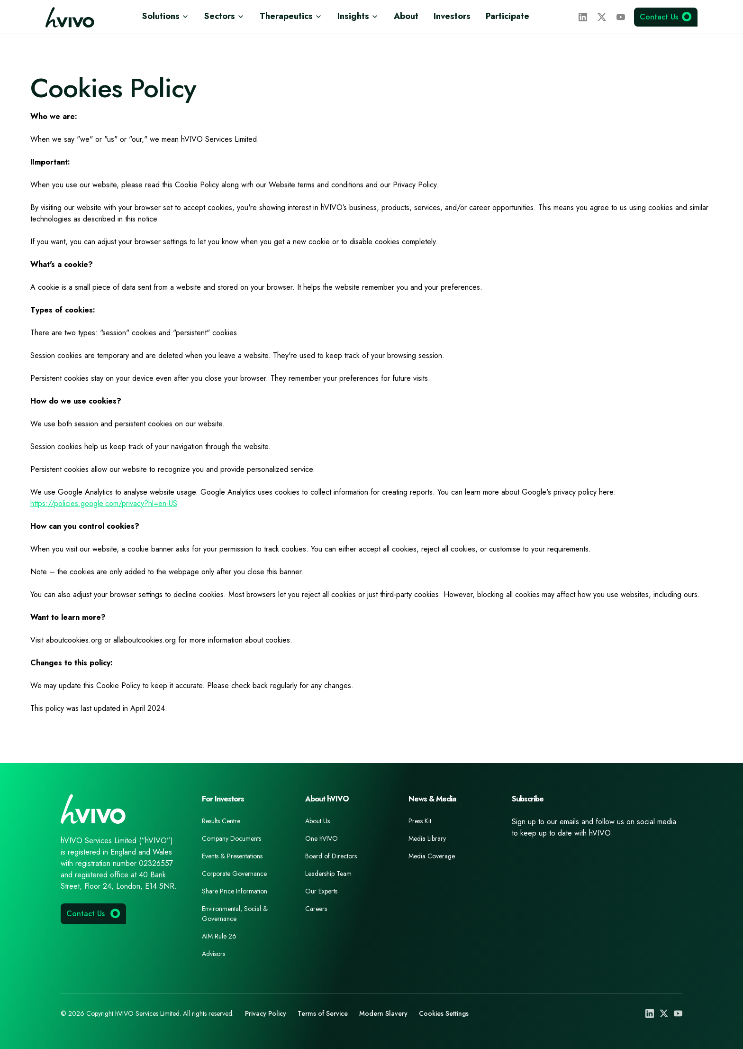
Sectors (224, 16)
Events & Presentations (232, 856)
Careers (316, 908)
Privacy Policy (265, 1013)
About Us (317, 821)
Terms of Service (323, 1013)
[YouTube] (620, 17)
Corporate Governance (234, 873)
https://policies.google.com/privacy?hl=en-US (103, 503)
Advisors (213, 953)
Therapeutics (291, 16)
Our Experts (321, 891)
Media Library (427, 838)
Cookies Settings (444, 1013)
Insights (358, 16)
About (406, 16)
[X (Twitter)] (601, 17)
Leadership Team (328, 873)
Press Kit (419, 821)
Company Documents (231, 838)
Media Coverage (431, 856)
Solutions (165, 16)
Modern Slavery (383, 1013)
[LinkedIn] (583, 17)
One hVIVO (321, 838)
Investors (452, 16)
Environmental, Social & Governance (235, 913)
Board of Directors (331, 856)
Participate (507, 16)
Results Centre (221, 821)
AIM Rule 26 (219, 936)
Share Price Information (234, 891)
